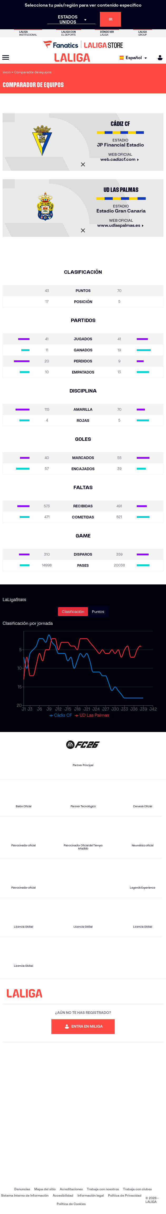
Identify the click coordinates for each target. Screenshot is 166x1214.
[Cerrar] (83, 164)
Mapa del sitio (45, 1189)
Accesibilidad (63, 1195)
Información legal (90, 1195)
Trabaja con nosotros (103, 1189)
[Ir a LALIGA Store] (83, 44)
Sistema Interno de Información (24, 1195)
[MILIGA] (158, 57)
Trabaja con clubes (137, 1189)
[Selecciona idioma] (134, 57)
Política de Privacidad (124, 1195)
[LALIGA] (72, 57)
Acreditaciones (71, 1189)
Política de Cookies (71, 1204)
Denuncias (22, 1189)
